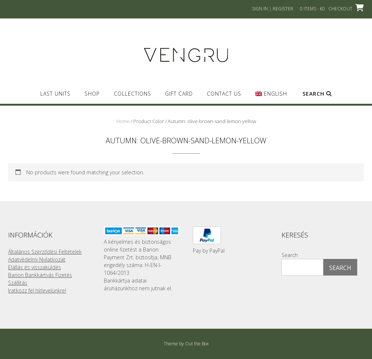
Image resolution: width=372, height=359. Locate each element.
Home (123, 121)
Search (317, 93)
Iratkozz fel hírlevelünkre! (37, 290)
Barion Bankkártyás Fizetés (40, 274)
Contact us (224, 93)
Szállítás (17, 282)
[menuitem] (271, 97)
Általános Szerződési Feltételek (45, 251)
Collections (132, 93)
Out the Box (197, 344)
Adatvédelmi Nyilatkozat (36, 259)
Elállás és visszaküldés (34, 267)
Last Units (55, 93)
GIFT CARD (179, 93)
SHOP (92, 93)
